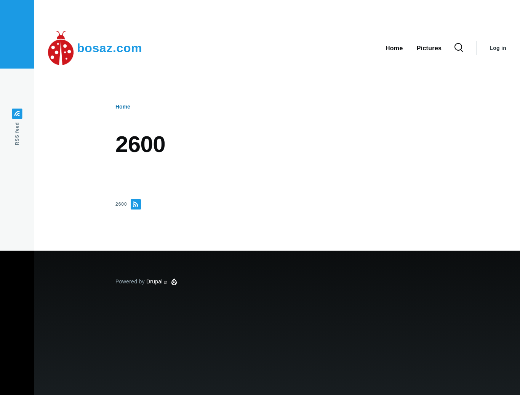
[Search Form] (458, 48)
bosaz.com (109, 48)
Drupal (157, 281)
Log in (498, 48)
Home (122, 107)
